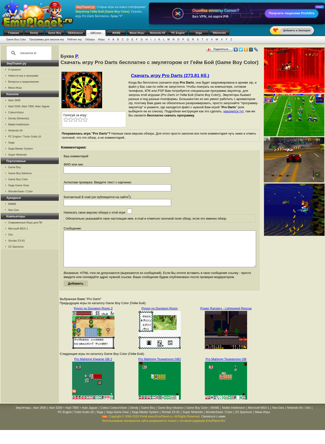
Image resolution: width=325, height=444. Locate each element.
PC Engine (178, 32)
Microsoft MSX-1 (18, 228)
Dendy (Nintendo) (18, 118)
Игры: (101, 39)
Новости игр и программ (23, 75)
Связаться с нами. (213, 423)
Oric (10, 234)
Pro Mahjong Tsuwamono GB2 (159, 366)
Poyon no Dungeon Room (160, 315)
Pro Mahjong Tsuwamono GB (225, 366)
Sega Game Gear (18, 185)
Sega (199, 32)
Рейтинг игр (74, 39)
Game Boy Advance (20, 173)
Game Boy (54, 32)
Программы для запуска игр (46, 39)
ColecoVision (16, 112)
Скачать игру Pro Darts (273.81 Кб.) (170, 75)
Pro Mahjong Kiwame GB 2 (93, 366)
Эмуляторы (23, 415)
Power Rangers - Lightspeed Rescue (226, 315)
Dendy (34, 32)
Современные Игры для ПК (25, 222)
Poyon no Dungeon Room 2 (93, 315)
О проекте (14, 69)
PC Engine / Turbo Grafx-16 (24, 136)
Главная (13, 32)
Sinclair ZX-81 (16, 240)
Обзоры (90, 39)
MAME (116, 32)
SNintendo (219, 32)
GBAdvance (75, 32)
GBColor (95, 32)
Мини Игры (137, 32)
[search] (28, 53)
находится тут (233, 111)
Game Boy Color (16, 39)
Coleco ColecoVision (113, 415)
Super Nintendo (17, 154)
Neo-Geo (13, 209)
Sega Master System (20, 148)
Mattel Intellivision (18, 124)
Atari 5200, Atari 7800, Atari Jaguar (29, 106)
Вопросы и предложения (23, 81)
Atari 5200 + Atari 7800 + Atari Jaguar (73, 415)
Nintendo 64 (157, 32)
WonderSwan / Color (20, 191)
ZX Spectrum (16, 246)
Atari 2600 (14, 100)
